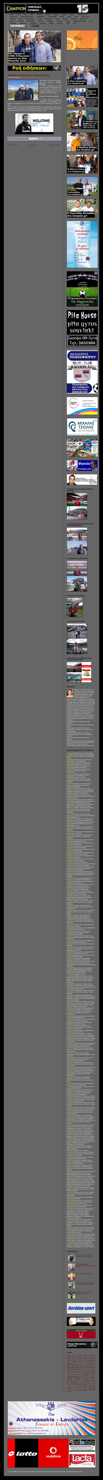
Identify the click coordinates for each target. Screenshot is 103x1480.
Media (75, 23)
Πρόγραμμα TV (76, 1389)
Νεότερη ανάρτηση (13, 145)
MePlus (68, 23)
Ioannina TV (91, 1362)
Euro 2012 (83, 1359)
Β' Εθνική (40, 18)
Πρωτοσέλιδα (34, 23)
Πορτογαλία (91, 1388)
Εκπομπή (79, 1375)
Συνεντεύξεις (59, 21)
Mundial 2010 (81, 1364)
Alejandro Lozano (71, 1355)
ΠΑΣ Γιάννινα (89, 1386)
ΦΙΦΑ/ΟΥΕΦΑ (13, 23)
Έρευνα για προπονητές (81, 1371)
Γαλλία (88, 1372)
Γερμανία (93, 1372)
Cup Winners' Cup (75, 1358)
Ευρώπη (62, 16)
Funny (85, 1362)
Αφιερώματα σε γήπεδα (72, 1372)
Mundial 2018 (70, 1366)
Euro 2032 (82, 1360)
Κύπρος (69, 16)
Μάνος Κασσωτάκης (85, 1382)
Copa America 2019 (81, 1357)
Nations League (85, 16)
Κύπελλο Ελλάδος (73, 1379)
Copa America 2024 (90, 1357)
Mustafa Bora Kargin (73, 1367)
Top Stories (70, 1371)
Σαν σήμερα (83, 1390)
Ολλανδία (79, 1386)
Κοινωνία (88, 1377)
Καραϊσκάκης (82, 1377)
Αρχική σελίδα (33, 145)
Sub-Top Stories (91, 1369)
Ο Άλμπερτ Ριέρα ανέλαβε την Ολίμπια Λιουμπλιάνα (83, 1292)
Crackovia (69, 1358)
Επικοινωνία (60, 23)
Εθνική (74, 1375)
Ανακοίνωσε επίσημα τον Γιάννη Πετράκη (28, 75)
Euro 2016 (90, 1359)
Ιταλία (76, 1377)
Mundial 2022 (77, 1366)
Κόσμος (76, 16)
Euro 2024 (72, 1360)
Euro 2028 (78, 1360)
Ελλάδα (21, 18)
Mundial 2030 (92, 1366)
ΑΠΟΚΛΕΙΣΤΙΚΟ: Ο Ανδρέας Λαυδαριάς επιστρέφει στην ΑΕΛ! (84, 1255)
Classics (74, 1357)
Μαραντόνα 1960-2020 (81, 1384)
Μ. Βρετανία (72, 1383)
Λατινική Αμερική (90, 1380)
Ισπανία (19, 14)
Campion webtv (82, 1355)
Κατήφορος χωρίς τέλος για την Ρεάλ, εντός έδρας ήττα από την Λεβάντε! (85, 1283)
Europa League (77, 1362)
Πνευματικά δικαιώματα (80, 1388)
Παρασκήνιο (70, 1388)
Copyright (51, 23)
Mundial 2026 (85, 1366)
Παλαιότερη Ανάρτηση (55, 145)
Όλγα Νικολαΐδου (91, 1371)
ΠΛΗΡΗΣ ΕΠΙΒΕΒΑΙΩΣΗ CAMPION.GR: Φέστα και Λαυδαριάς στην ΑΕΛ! (85, 1266)
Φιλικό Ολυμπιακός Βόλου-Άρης (84, 1273)
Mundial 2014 (90, 1364)
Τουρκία (69, 1391)
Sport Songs (84, 1369)
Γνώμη (69, 1375)
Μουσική (90, 1384)
